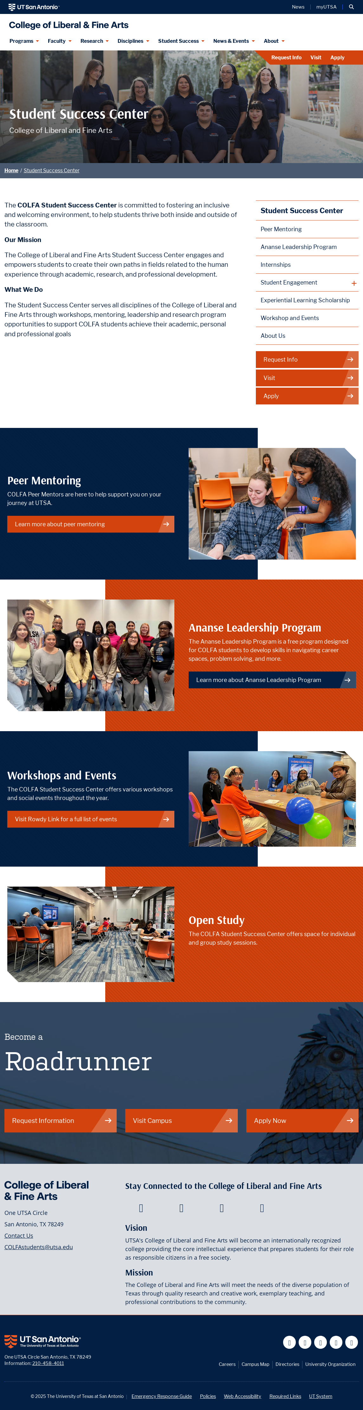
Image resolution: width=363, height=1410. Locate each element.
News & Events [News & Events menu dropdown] (231, 41)
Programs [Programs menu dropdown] (21, 41)
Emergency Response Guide (162, 1396)
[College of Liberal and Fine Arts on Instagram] (262, 1210)
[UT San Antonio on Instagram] (351, 1342)
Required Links (285, 1396)
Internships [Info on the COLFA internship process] (276, 264)
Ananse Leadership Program (299, 247)
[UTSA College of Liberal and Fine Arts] (67, 23)
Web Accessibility (242, 1396)
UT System (320, 1396)
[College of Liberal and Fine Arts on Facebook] (141, 1210)
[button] (351, 7)
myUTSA (326, 7)
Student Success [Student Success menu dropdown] (178, 41)
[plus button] (307, 283)
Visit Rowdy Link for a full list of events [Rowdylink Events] (92, 819)
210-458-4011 (48, 1363)
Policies (208, 1396)
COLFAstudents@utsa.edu (38, 1247)
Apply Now (304, 1121)
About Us (273, 335)
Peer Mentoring (281, 229)
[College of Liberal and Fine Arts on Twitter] (181, 1210)
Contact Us (18, 1235)
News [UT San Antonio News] (298, 7)
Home (11, 170)
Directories (287, 1364)
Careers (227, 1364)
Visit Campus (183, 1121)
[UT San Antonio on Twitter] (305, 1342)
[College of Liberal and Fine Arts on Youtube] (222, 1210)
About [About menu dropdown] (271, 41)
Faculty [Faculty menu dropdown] (57, 41)
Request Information (62, 1121)
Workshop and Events (290, 318)
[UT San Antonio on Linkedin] (336, 1342)
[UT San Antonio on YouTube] (320, 1342)
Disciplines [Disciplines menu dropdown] (130, 41)
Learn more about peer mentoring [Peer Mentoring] (92, 524)
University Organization (330, 1364)
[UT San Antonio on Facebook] (289, 1342)
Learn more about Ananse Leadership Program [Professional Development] (273, 680)
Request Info (286, 58)
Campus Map (255, 1364)
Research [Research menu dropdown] (92, 41)
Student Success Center (52, 170)
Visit (315, 58)
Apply (337, 58)
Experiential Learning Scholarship (305, 300)
